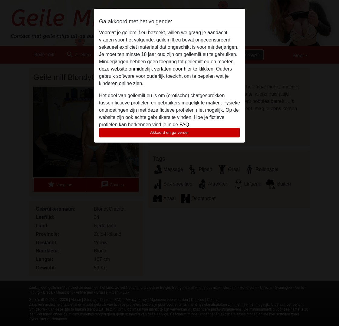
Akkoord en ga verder (169, 132)
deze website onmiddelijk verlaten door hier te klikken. (157, 68)
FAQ (184, 124)
